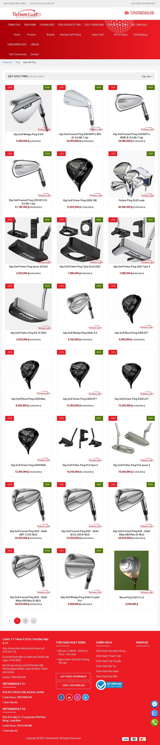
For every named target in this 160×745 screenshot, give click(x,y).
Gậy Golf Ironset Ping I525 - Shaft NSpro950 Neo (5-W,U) (28, 599)
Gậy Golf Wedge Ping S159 (28, 134)
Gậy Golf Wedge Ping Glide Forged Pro (80, 599)
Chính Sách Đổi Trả (106, 666)
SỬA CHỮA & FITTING (69, 31)
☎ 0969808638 (139, 13)
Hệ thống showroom (143, 3)
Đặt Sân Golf (139, 31)
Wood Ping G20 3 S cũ (131, 597)
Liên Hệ (34, 51)
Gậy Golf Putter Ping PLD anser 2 (131, 465)
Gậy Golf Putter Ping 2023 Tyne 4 (131, 266)
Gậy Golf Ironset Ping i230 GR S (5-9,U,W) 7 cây (28, 202)
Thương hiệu (46, 31)
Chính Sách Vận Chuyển (108, 661)
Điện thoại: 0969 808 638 (18, 697)
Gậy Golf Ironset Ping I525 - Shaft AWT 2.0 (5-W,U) (28, 533)
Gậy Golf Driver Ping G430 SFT (80, 399)
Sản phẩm (30, 31)
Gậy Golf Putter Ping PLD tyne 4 (80, 465)
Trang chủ (13, 31)
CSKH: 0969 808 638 (73, 685)
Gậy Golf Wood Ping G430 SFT (131, 332)
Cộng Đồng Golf (17, 51)
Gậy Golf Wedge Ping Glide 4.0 (80, 332)
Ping (18, 62)
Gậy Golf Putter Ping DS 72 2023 (28, 332)
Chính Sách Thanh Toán (108, 656)
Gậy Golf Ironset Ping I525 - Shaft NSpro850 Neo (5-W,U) (131, 533)
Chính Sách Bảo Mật (106, 676)
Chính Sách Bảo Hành (107, 671)
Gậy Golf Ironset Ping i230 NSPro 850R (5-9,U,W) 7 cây (131, 136)
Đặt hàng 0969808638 (73, 676)
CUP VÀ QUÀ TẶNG (117, 31)
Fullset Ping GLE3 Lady (131, 200)
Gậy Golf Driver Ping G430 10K (80, 200)
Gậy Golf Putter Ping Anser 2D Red (28, 266)
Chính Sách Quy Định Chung (110, 651)
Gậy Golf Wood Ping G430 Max (28, 399)
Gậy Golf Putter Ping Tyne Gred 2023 (79, 266)
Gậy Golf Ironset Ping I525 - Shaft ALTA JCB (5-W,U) (79, 533)
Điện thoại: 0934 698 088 (18, 725)
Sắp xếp (147, 76)
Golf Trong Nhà (94, 31)
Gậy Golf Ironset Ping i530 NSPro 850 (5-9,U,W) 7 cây (80, 136)
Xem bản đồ (10, 702)
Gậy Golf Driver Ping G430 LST (132, 399)
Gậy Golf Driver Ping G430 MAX (28, 465)
